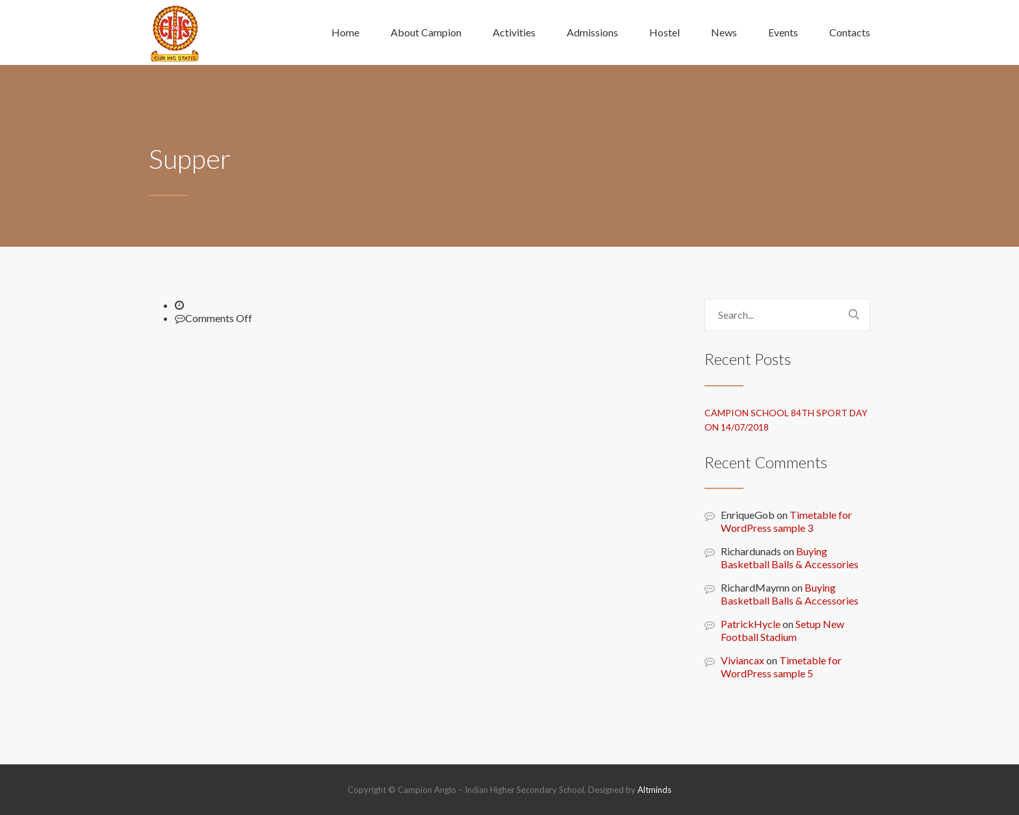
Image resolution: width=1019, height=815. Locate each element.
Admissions (592, 32)
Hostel (664, 32)
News (724, 32)
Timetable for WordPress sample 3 (786, 521)
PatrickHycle (750, 624)
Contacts (849, 32)
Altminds (654, 789)
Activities (514, 32)
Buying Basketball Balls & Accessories (789, 557)
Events (783, 32)
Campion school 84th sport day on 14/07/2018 (786, 420)
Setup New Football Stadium (782, 630)
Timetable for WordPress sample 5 (781, 666)
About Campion (426, 32)
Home (345, 32)
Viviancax (742, 660)
